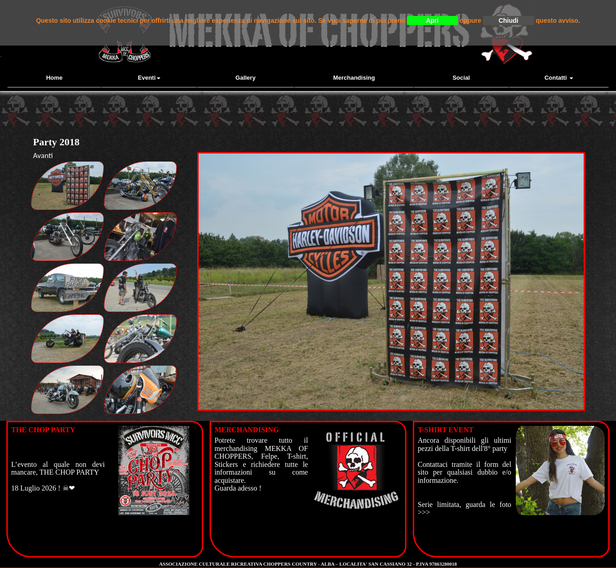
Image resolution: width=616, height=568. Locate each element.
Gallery (246, 77)
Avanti (43, 155)
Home (54, 77)
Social (461, 77)
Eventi (149, 77)
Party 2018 (56, 142)
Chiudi (508, 20)
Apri (432, 20)
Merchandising (354, 77)
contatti (558, 77)
